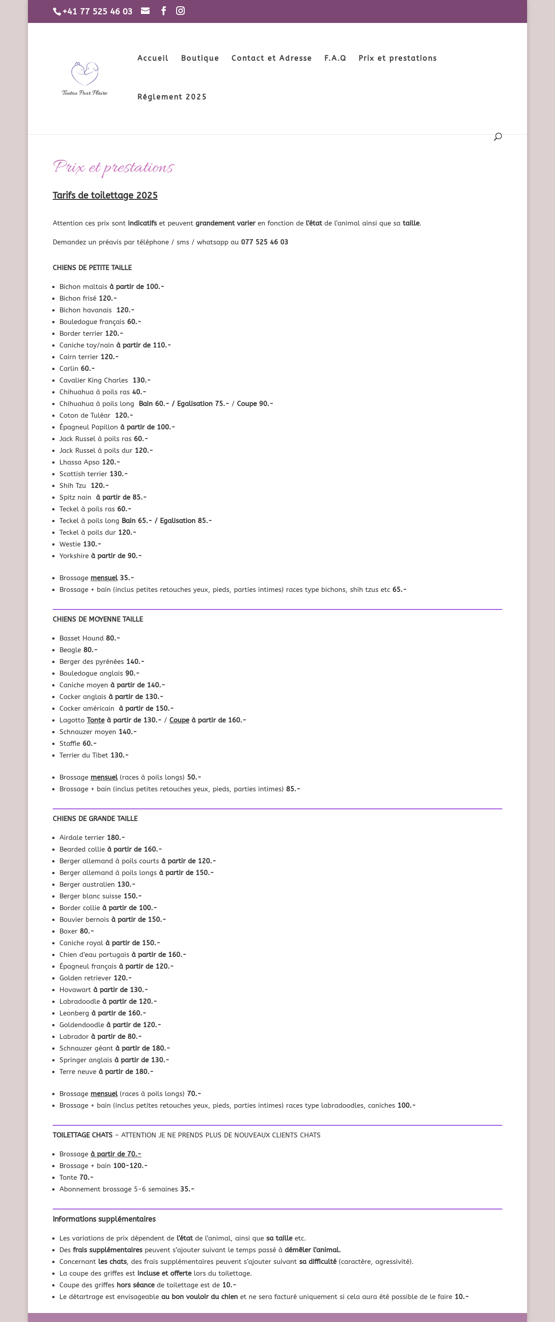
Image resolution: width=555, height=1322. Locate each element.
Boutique (200, 59)
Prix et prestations (398, 59)
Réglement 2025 (172, 97)
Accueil (153, 59)
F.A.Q (335, 59)
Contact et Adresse (272, 59)
